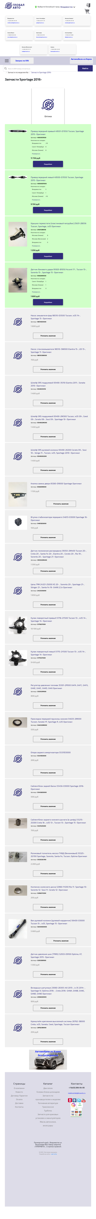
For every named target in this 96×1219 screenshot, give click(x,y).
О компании (19, 1088)
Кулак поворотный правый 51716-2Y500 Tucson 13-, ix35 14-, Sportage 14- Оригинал (59, 619)
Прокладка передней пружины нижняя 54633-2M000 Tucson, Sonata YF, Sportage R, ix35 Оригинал (56, 720)
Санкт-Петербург (40, 18)
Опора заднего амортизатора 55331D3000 (51, 752)
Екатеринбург (68, 32)
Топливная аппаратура (48, 1103)
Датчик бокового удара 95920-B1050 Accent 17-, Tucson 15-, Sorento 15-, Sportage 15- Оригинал (59, 271)
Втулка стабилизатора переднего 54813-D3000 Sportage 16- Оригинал (59, 518)
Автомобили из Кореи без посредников (48, 1053)
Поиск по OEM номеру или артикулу (17, 68)
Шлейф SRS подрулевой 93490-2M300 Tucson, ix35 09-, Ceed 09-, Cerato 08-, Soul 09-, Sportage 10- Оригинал (59, 417)
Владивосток (11, 18)
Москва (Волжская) (27, 47)
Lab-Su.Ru (54, 1154)
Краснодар (39, 32)
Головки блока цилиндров (48, 1092)
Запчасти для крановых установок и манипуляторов (48, 1116)
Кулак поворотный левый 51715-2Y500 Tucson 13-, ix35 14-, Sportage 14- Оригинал (58, 653)
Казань (52, 47)
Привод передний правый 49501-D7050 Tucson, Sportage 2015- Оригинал (57, 132)
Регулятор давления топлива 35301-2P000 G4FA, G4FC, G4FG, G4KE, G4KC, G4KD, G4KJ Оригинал (59, 686)
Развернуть (36, 153)
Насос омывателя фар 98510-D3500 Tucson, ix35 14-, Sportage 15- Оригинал (55, 317)
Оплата (19, 1099)
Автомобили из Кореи (81, 59)
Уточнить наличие (48, 336)
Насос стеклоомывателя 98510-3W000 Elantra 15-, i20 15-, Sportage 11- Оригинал (58, 350)
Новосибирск (11, 32)
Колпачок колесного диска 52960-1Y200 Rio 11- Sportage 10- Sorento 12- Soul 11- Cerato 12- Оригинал (59, 888)
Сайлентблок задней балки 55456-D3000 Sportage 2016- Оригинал (57, 787)
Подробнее (48, 164)
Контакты (19, 1107)
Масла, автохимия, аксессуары (48, 1124)
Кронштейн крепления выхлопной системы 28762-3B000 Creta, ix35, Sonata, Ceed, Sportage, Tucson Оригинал (58, 1022)
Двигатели (48, 1088)
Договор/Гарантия (19, 1096)
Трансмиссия (48, 1107)
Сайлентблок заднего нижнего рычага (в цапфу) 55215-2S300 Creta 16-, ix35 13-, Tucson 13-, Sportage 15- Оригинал (58, 821)
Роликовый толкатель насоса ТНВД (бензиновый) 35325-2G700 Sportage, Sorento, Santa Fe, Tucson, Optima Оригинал (59, 854)
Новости (19, 1092)
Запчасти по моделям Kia (18, 72)
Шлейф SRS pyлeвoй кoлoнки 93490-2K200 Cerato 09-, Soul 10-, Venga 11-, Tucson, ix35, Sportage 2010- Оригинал (58, 451)
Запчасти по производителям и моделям (48, 1097)
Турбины (48, 1110)
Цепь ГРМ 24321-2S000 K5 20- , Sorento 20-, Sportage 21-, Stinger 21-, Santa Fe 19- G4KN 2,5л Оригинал (57, 585)
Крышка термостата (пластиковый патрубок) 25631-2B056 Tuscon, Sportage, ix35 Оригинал (58, 224)
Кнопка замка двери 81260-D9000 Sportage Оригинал (56, 483)
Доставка (19, 1103)
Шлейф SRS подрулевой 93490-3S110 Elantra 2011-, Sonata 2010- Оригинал (58, 384)
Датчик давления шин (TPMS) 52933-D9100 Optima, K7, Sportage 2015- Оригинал (56, 955)
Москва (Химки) (69, 18)
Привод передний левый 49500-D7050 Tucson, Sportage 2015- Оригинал (57, 178)
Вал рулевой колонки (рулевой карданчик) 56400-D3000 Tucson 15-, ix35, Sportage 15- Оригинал (58, 922)
